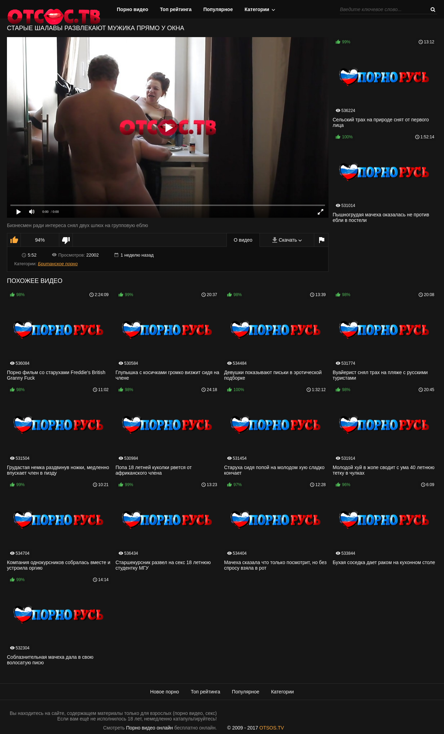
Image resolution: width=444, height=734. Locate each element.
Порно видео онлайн (149, 728)
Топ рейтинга (175, 9)
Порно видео (132, 9)
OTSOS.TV (271, 728)
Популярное (218, 9)
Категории (257, 9)
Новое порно (164, 691)
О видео (243, 240)
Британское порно (58, 263)
